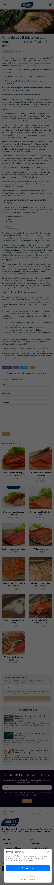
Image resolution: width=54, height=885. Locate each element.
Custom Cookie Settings (27, 876)
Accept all (28, 868)
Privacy (23, 879)
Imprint (32, 879)
